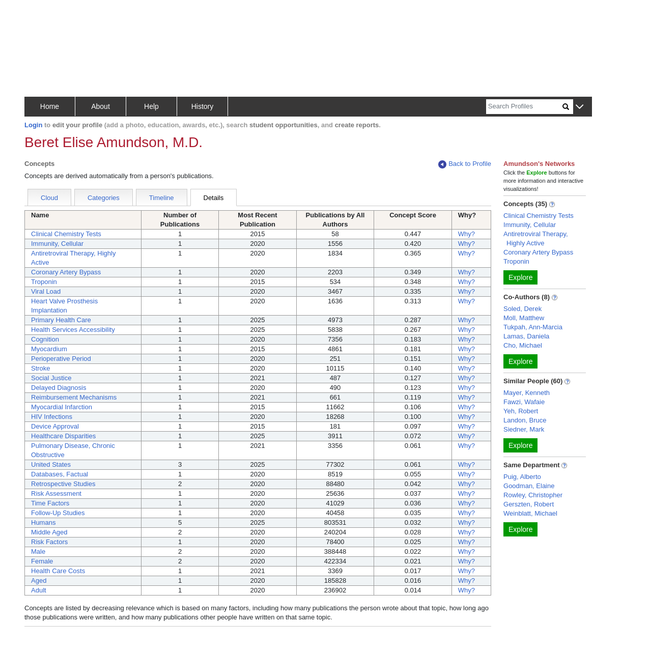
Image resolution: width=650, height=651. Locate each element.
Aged (38, 580)
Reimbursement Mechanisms (74, 397)
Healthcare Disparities (63, 436)
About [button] (100, 106)
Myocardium (49, 349)
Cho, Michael (522, 345)
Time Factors (50, 503)
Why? (466, 234)
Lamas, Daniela (526, 336)
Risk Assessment (56, 493)
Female (42, 561)
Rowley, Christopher (532, 495)
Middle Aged (49, 532)
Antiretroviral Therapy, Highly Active (535, 238)
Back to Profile (464, 164)
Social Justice (51, 378)
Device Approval (55, 426)
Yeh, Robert (520, 411)
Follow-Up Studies (58, 513)
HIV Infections (51, 416)
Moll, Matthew (523, 318)
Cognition (45, 339)
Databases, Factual (59, 474)
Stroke (40, 368)
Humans (43, 522)
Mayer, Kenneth (526, 393)
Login (33, 125)
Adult (38, 590)
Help (151, 106)
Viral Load (46, 291)
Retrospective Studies (63, 484)
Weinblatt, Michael (530, 513)
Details (214, 198)
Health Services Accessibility (73, 329)
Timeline (161, 198)
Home (49, 106)
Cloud (49, 198)
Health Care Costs (58, 571)
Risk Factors (49, 542)
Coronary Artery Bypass (66, 272)
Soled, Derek (522, 309)
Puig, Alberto (522, 476)
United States (51, 464)
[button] (579, 107)
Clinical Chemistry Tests (66, 234)
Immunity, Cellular (57, 243)
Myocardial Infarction (61, 407)
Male (38, 551)
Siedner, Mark (523, 429)
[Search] (524, 106)
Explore (520, 277)
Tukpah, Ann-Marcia (532, 327)
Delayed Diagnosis (58, 387)
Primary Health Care (61, 320)
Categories (104, 198)
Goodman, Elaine (528, 486)
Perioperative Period (61, 358)
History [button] (202, 106)
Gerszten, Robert (528, 504)
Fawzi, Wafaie (524, 402)
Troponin (44, 282)
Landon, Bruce (525, 420)
